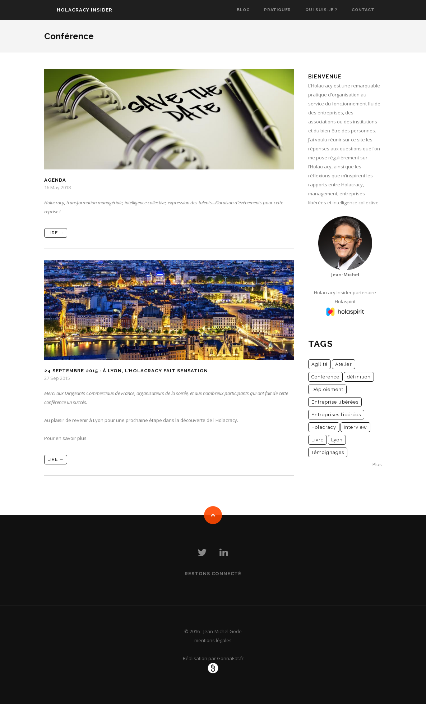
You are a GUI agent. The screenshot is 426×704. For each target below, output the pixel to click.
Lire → (55, 232)
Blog (243, 10)
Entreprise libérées (334, 402)
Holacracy (323, 427)
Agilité (319, 364)
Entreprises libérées (336, 414)
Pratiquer (277, 10)
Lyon (337, 439)
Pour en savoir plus (65, 438)
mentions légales (213, 640)
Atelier (343, 364)
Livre (317, 439)
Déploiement (327, 389)
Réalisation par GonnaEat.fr (213, 658)
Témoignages (327, 452)
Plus (377, 464)
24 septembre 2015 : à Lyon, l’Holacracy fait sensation (126, 370)
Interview (355, 427)
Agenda (55, 180)
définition (358, 377)
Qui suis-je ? (321, 10)
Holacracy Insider (84, 10)
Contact (363, 10)
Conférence (325, 377)
